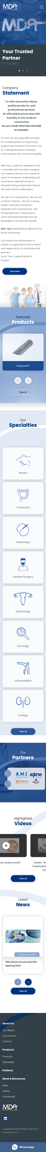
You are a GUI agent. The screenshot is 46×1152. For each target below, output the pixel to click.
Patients (7, 1070)
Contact (7, 1041)
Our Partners (9, 1035)
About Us (8, 1023)
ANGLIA (15, 1132)
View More (15, 271)
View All (23, 401)
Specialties (8, 1062)
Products (8, 1049)
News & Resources (13, 1078)
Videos (6, 1091)
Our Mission (8, 1030)
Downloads (8, 1096)
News (5, 1085)
